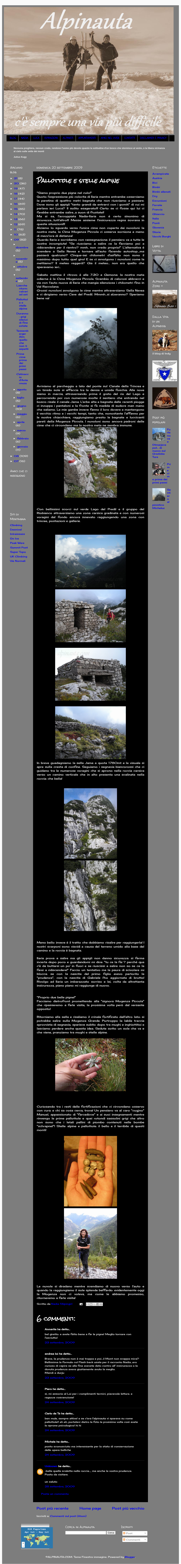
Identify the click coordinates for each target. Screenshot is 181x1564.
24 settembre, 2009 (60, 1402)
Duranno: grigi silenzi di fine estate (22, 319)
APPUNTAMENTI (87, 138)
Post (127, 1533)
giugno (21, 405)
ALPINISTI (68, 138)
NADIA (24, 138)
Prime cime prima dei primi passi (21, 361)
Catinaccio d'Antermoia (22, 379)
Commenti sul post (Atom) (68, 1515)
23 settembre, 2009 (60, 1342)
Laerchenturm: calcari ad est (22, 290)
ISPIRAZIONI (51, 138)
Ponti (156, 223)
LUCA (36, 138)
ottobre (22, 266)
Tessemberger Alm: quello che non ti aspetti (22, 340)
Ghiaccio (158, 214)
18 (16, 193)
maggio (22, 413)
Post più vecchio (128, 1508)
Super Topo (18, 551)
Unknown (51, 1466)
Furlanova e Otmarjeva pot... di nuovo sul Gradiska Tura (161, 443)
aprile (21, 421)
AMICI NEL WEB (110, 138)
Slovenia (158, 227)
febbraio (23, 438)
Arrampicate (160, 173)
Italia (155, 218)
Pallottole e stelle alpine (22, 304)
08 (17, 455)
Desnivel (16, 529)
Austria (157, 178)
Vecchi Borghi (161, 236)
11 (15, 229)
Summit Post (19, 547)
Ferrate (157, 205)
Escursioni (159, 200)
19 (16, 188)
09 (17, 239)
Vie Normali (17, 560)
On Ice (14, 538)
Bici (154, 182)
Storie (156, 232)
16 (16, 203)
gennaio (22, 446)
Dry (154, 196)
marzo (21, 430)
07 (16, 461)
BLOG (13, 138)
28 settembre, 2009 (60, 1486)
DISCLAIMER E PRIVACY (153, 138)
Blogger (130, 1556)
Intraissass (17, 533)
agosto (22, 389)
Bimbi (156, 187)
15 (16, 208)
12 (16, 224)
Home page (90, 1508)
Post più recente (52, 1508)
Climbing (16, 525)
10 (16, 234)
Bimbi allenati (161, 191)
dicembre (22, 247)
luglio (20, 397)
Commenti (131, 1539)
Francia (157, 209)
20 (17, 183)
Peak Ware (17, 542)
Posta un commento (55, 1493)
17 (16, 198)
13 (16, 219)
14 (16, 214)
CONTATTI (129, 138)
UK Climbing (18, 556)
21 (16, 178)
